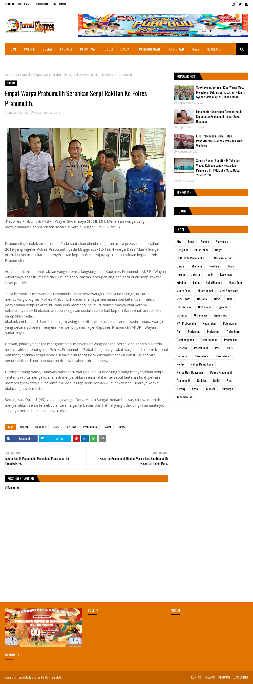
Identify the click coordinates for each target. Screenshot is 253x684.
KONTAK (10, 4)
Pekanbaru (233, 331)
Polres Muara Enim (202, 364)
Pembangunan (185, 340)
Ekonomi (197, 266)
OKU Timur (204, 307)
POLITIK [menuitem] (29, 49)
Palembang (230, 323)
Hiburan (230, 266)
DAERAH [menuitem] (125, 49)
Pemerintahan (209, 340)
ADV (179, 241)
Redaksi (202, 380)
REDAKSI (210, 677)
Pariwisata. (213, 331)
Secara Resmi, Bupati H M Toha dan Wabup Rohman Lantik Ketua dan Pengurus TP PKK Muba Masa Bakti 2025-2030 (218, 168)
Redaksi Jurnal (18, 112)
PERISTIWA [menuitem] (87, 49)
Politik (180, 364)
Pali (179, 331)
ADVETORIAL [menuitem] (17, 61)
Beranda (11, 75)
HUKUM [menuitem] (108, 49)
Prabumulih (90, 427)
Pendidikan (230, 340)
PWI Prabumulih (186, 323)
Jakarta (195, 274)
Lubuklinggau (214, 282)
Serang (181, 389)
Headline (40, 427)
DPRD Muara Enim (221, 258)
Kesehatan (226, 274)
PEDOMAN (42, 4)
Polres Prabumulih (221, 372)
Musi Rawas (183, 299)
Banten (205, 241)
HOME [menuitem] (13, 49)
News (56, 427)
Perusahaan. (223, 356)
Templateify (24, 677)
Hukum (181, 274)
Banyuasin (222, 241)
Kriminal (182, 282)
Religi (216, 380)
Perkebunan (201, 348)
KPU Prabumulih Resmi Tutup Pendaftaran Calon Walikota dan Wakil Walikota (219, 140)
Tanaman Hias (185, 397)
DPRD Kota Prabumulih (190, 258)
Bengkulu (182, 250)
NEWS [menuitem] (195, 49)
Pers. (230, 348)
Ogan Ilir (223, 307)
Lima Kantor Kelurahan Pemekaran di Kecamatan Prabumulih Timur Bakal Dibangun (219, 116)
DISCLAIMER (25, 4)
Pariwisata (194, 331)
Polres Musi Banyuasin (190, 372)
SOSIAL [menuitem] (47, 49)
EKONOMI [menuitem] (66, 49)
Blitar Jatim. (201, 250)
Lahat (196, 282)
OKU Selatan (184, 307)
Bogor (218, 250)
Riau (229, 380)
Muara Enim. (184, 291)
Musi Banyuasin (229, 291)
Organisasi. (220, 315)
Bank (191, 241)
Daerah (24, 427)
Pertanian (182, 356)
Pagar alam (209, 323)
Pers (218, 348)
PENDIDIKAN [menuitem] (176, 49)
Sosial (107, 427)
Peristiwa (70, 427)
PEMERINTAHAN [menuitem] (149, 49)
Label (180, 229)
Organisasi (200, 315)
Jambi (210, 274)
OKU (229, 299)
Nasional (202, 299)
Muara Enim (236, 282)
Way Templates (54, 677)
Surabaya (227, 389)
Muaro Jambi (205, 291)
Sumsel (25, 75)
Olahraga (182, 315)
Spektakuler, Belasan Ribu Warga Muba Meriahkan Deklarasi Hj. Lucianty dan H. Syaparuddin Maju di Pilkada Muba (220, 92)
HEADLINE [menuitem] (213, 49)
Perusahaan (202, 356)
